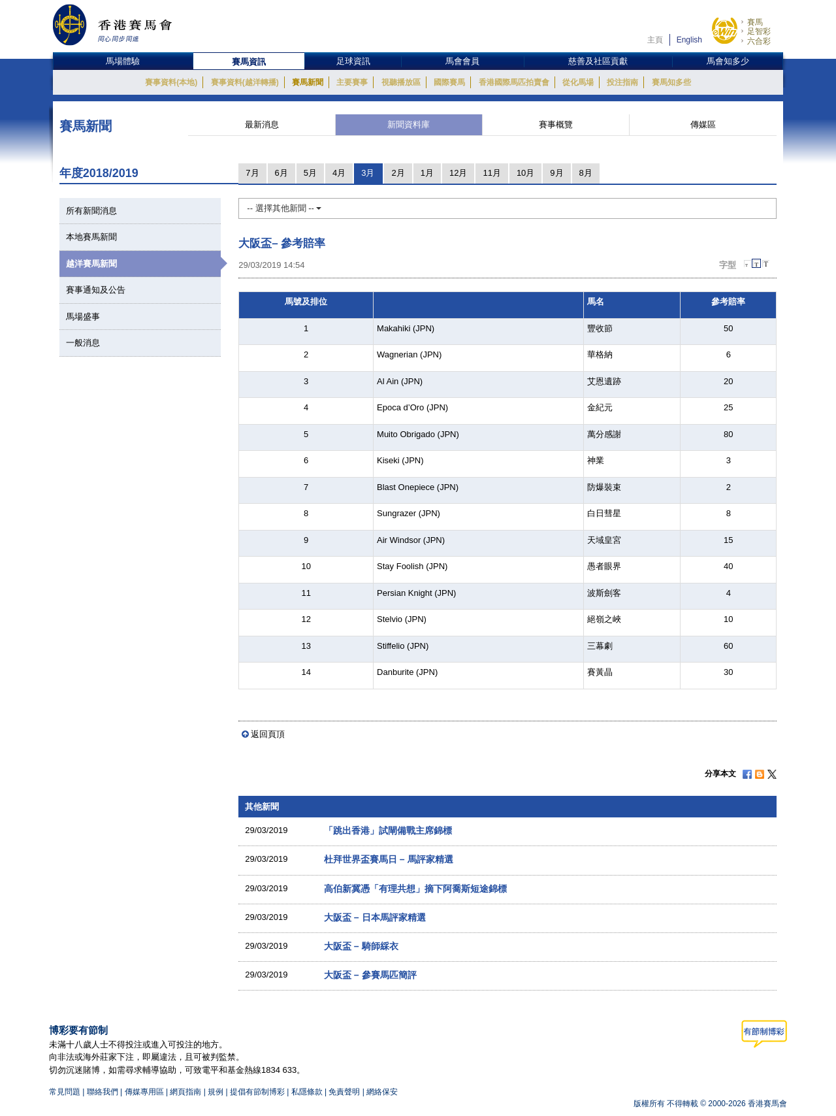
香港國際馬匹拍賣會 (514, 82)
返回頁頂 (268, 734)
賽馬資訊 (249, 62)
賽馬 (755, 22)
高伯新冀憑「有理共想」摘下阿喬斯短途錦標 (415, 888)
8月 (585, 173)
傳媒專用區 (144, 1091)
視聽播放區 (401, 82)
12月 (458, 173)
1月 (427, 173)
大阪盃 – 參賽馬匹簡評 (370, 975)
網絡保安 (382, 1091)
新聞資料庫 (408, 124)
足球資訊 (353, 61)
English (689, 39)
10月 (525, 173)
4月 (339, 173)
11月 (491, 173)
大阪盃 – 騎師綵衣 (361, 946)
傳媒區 (703, 124)
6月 (281, 173)
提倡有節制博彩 (257, 1091)
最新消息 (262, 124)
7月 (252, 173)
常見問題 (64, 1091)
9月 (556, 173)
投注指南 (622, 82)
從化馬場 (578, 82)
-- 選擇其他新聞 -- (284, 208)
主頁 (655, 39)
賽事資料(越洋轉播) (245, 82)
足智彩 (759, 31)
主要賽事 (352, 82)
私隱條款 (307, 1091)
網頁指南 (185, 1091)
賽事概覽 (556, 124)
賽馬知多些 (671, 82)
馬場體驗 (123, 61)
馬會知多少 (728, 61)
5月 (310, 173)
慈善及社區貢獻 (598, 61)
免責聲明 (344, 1091)
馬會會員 (462, 61)
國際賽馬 (449, 82)
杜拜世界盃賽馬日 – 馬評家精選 (388, 859)
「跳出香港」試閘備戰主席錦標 (388, 830)
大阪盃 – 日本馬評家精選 (375, 917)
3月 (367, 173)
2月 (397, 173)
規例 (216, 1091)
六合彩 (759, 41)
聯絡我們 (102, 1091)
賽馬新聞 (307, 82)
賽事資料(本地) (171, 82)
